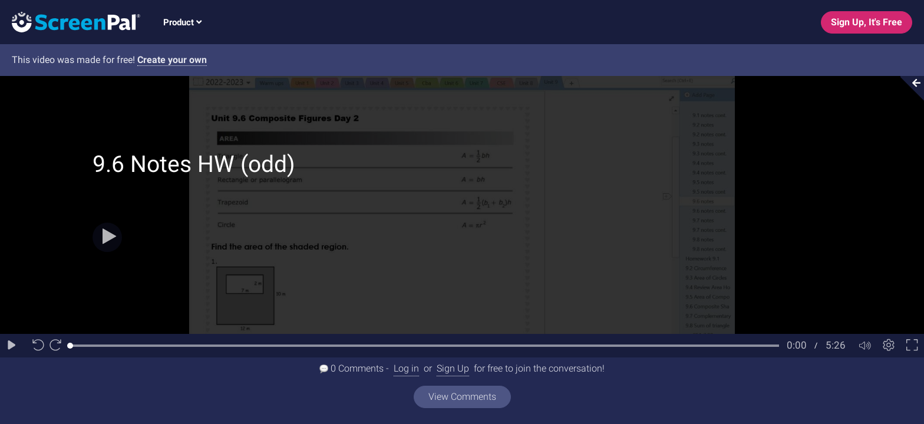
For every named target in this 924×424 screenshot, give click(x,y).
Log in (406, 368)
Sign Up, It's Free (866, 22)
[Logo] (70, 21)
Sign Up (453, 368)
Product (182, 22)
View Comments (462, 396)
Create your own (172, 59)
